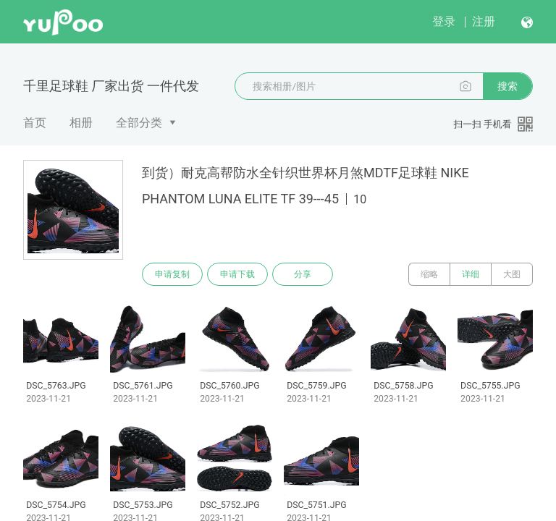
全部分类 (139, 123)
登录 (443, 21)
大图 (512, 274)
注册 (483, 21)
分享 (302, 274)
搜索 (507, 86)
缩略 (429, 274)
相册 (81, 123)
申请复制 (172, 274)
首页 (34, 123)
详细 (470, 274)
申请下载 (237, 274)
